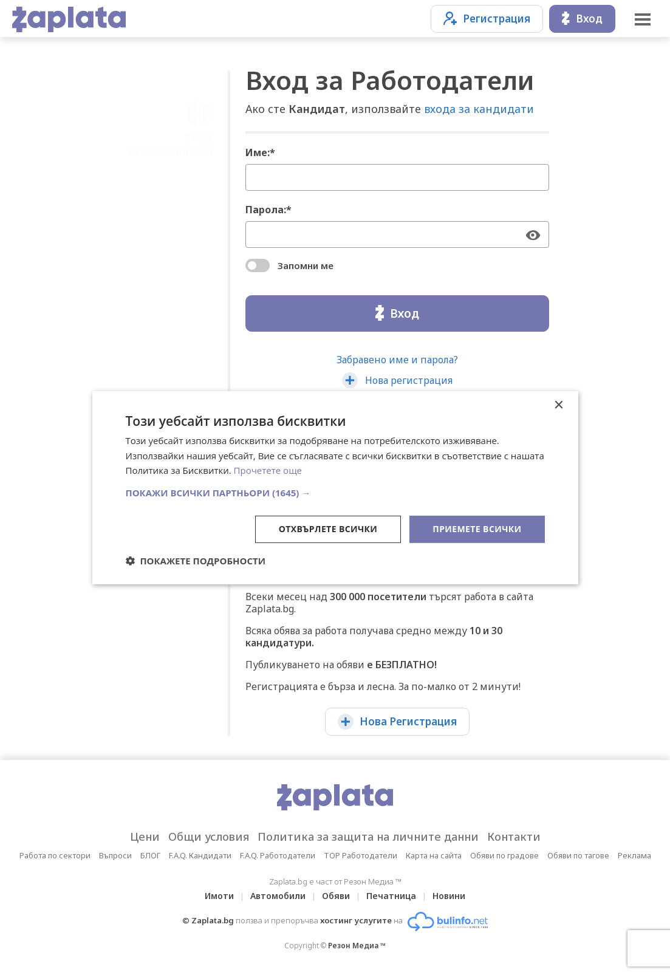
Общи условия (208, 836)
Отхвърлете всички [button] (328, 529)
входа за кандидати (479, 108)
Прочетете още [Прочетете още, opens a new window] (268, 470)
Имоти (219, 895)
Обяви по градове (504, 855)
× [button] (558, 404)
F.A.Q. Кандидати (200, 855)
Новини (448, 895)
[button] (335, 492)
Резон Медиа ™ (357, 945)
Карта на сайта (434, 855)
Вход (582, 19)
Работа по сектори (55, 855)
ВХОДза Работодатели (170, 99)
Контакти (514, 836)
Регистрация (486, 19)
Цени (145, 836)
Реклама (634, 855)
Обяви (336, 895)
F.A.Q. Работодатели (277, 855)
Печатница (391, 895)
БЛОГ (150, 855)
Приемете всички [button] (476, 529)
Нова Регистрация (397, 722)
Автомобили (278, 895)
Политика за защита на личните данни (368, 836)
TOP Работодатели (360, 855)
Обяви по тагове (578, 855)
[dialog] (335, 487)
